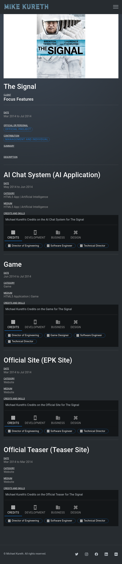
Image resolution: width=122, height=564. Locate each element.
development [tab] (35, 234)
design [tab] (76, 234)
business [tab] (58, 234)
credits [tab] (13, 234)
